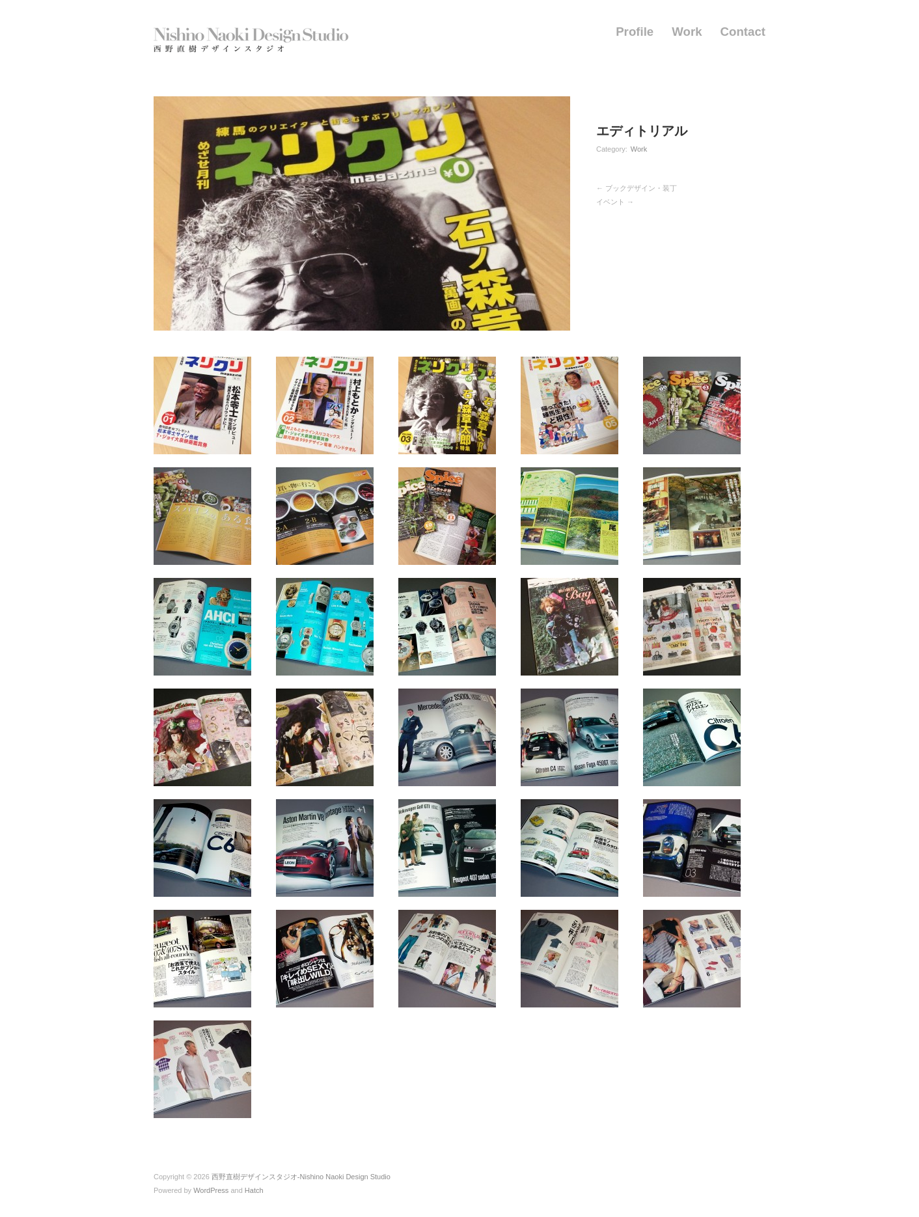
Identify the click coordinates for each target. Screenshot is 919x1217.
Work (687, 32)
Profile (634, 32)
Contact (742, 32)
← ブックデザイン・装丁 (636, 188)
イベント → (615, 202)
